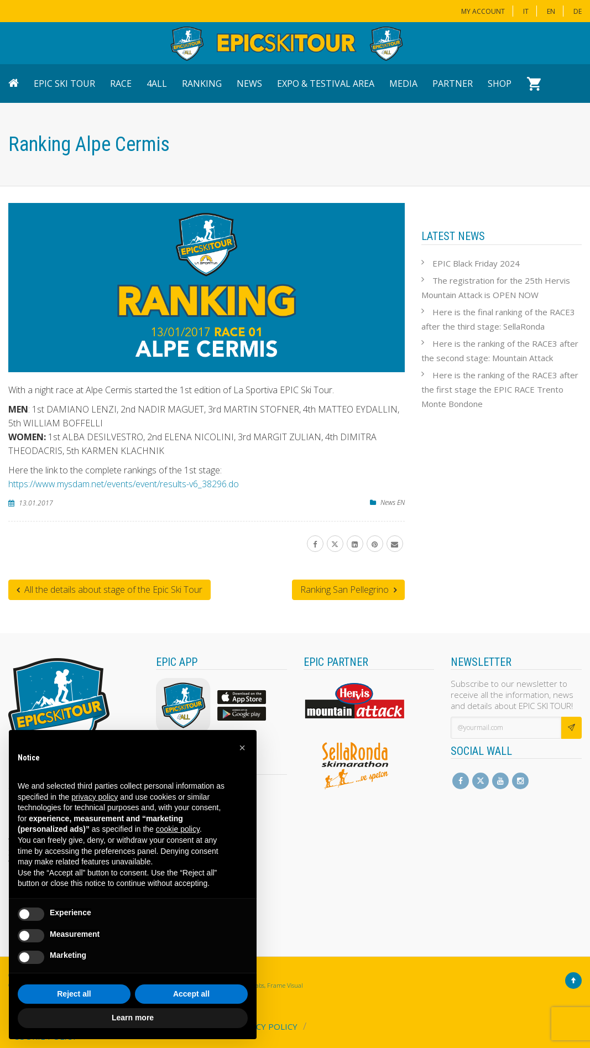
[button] (242, 748)
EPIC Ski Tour (64, 83)
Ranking (202, 83)
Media (403, 83)
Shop (499, 83)
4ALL (157, 83)
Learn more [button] (133, 1017)
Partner (452, 83)
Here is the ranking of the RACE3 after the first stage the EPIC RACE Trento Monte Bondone (499, 389)
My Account (483, 11)
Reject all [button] (74, 993)
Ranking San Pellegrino (348, 589)
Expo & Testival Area (325, 83)
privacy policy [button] (94, 796)
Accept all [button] (191, 993)
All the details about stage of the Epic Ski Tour (109, 589)
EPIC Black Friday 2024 (476, 263)
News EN (392, 502)
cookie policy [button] (178, 829)
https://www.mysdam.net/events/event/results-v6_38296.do (123, 484)
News (249, 83)
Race (121, 83)
